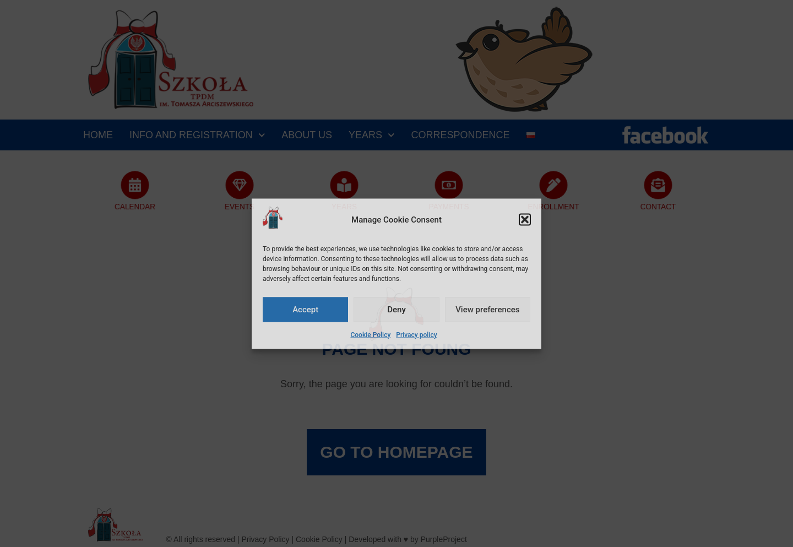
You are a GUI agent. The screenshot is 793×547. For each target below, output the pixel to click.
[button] (524, 219)
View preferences (487, 310)
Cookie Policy (370, 334)
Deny (396, 310)
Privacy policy (416, 334)
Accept (305, 310)
